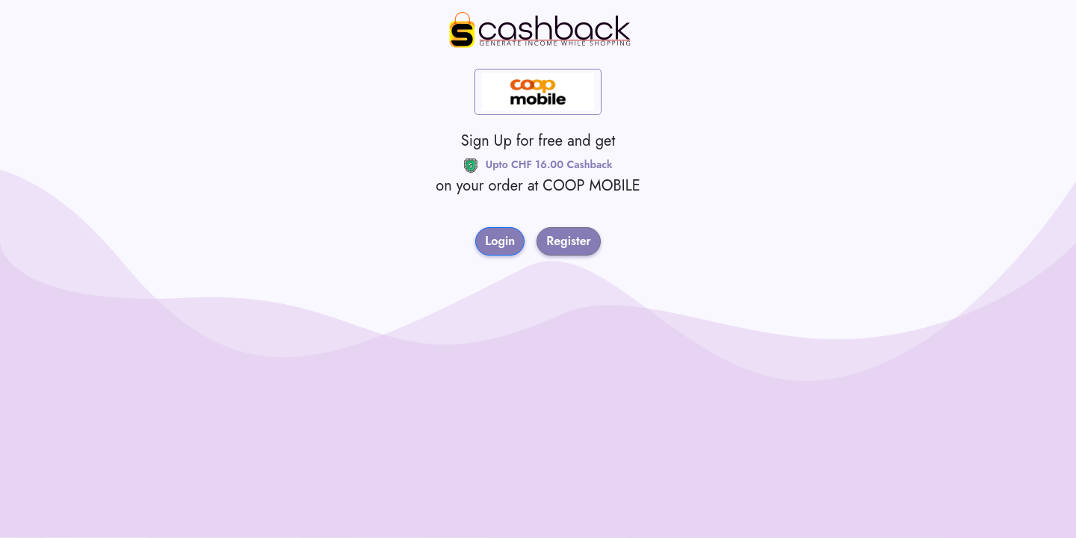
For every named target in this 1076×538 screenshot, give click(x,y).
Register (568, 241)
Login (500, 241)
